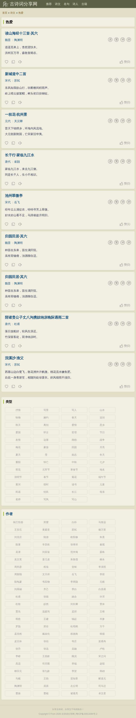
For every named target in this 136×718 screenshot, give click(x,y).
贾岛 (18, 611)
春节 (46, 477)
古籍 (84, 3)
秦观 (102, 544)
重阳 (18, 462)
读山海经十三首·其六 (21, 33)
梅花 (18, 447)
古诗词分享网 (23, 4)
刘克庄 (18, 537)
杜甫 (17, 324)
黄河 (18, 484)
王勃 (46, 678)
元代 (8, 121)
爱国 (18, 432)
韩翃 (102, 671)
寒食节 (74, 469)
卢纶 (102, 648)
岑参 (102, 619)
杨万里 (102, 529)
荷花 (18, 469)
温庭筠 (46, 611)
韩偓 (102, 633)
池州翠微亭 (14, 196)
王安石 (18, 529)
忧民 (46, 491)
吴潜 (18, 552)
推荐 (49, 3)
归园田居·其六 (16, 236)
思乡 (102, 424)
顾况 (74, 656)
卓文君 (102, 693)
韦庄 (74, 641)
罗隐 (18, 626)
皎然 (46, 604)
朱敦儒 (74, 559)
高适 (18, 663)
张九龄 (46, 671)
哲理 (74, 432)
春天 (74, 417)
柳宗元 (18, 671)
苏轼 (17, 80)
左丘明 (74, 686)
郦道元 (102, 678)
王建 (46, 619)
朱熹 (102, 537)
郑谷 (46, 626)
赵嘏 (102, 663)
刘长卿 (74, 604)
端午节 (102, 477)
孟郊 (74, 611)
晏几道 (46, 559)
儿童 (102, 484)
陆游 (46, 537)
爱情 (74, 424)
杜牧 (18, 604)
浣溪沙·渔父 (14, 358)
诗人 (75, 3)
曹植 (46, 693)
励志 (74, 454)
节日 (102, 432)
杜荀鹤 (74, 626)
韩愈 (18, 619)
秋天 (18, 424)
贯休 (102, 604)
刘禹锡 (18, 589)
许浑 (102, 596)
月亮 (102, 447)
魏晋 (8, 39)
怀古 (46, 432)
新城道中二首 (15, 74)
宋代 (8, 80)
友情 (18, 439)
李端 (74, 663)
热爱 (20, 12)
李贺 (74, 671)
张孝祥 (74, 544)
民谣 (18, 491)
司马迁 (102, 686)
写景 (46, 410)
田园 (74, 447)
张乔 (18, 648)
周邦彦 (18, 566)
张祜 (46, 641)
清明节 (18, 477)
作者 (9, 514)
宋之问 (102, 656)
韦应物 (46, 581)
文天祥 (46, 574)
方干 (102, 626)
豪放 (46, 447)
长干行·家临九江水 (19, 155)
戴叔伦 (46, 633)
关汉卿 (18, 121)
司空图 (46, 663)
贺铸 (74, 566)
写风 (46, 499)
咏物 (18, 417)
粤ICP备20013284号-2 (86, 714)
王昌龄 (46, 656)
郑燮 (46, 522)
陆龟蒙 (18, 581)
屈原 (46, 686)
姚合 (74, 596)
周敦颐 (18, 574)
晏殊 (102, 552)
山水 (102, 410)
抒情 (18, 410)
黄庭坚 (46, 529)
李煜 (102, 574)
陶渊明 (18, 39)
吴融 (74, 648)
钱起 (74, 619)
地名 (102, 469)
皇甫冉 (102, 641)
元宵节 (46, 469)
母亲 (102, 491)
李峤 (18, 656)
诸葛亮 (74, 693)
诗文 (58, 3)
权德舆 (74, 633)
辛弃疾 (46, 544)
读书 (74, 484)
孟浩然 (18, 633)
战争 (102, 439)
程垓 (46, 566)
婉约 (46, 417)
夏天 (18, 454)
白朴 (74, 522)
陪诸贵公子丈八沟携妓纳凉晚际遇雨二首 (37, 317)
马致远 (102, 522)
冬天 (102, 454)
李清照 (102, 566)
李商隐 (74, 581)
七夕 (102, 462)
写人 (74, 410)
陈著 (18, 544)
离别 (46, 424)
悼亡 (46, 462)
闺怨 (74, 439)
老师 (18, 499)
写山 (74, 499)
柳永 (102, 559)
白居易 (102, 589)
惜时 (46, 484)
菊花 (74, 477)
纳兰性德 (18, 522)
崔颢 (17, 161)
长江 (74, 491)
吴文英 (18, 559)
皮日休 (18, 641)
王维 (102, 611)
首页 (4, 12)
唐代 (8, 161)
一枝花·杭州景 (16, 114)
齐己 (46, 589)
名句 (66, 3)
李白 (74, 589)
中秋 (74, 462)
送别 (102, 417)
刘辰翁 (46, 552)
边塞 (46, 439)
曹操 (18, 693)
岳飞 (17, 202)
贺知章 (74, 678)
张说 (46, 648)
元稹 (102, 581)
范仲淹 (74, 552)
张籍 (46, 596)
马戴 (18, 678)
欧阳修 (74, 537)
